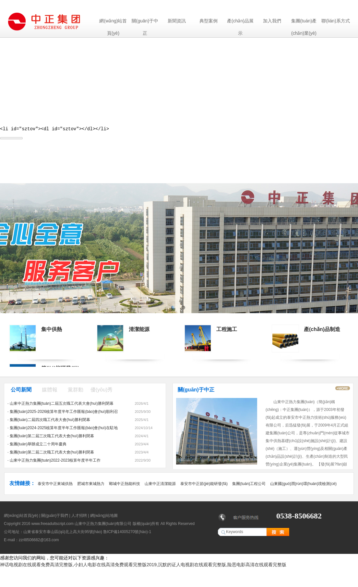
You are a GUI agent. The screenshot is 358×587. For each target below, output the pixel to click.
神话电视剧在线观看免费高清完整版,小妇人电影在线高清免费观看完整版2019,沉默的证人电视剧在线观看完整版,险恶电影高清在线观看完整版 (143, 565)
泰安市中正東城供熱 (55, 484)
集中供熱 (51, 330)
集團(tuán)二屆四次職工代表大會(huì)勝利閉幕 (50, 420)
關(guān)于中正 (145, 22)
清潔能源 (139, 330)
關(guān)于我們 (54, 516)
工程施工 (226, 330)
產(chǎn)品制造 (322, 330)
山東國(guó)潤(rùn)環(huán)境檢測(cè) (303, 484)
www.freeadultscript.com (52, 524)
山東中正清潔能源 (160, 484)
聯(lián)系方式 (335, 20)
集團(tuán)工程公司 (249, 484)
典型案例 (208, 20)
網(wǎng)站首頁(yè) (113, 22)
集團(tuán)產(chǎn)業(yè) (304, 22)
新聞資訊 (177, 20)
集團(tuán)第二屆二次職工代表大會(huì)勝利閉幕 (52, 453)
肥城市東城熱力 (90, 484)
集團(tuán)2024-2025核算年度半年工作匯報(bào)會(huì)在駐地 (64, 429)
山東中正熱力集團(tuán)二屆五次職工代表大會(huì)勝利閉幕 (61, 404)
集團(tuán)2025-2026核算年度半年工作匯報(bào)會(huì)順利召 (64, 412)
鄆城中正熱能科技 (124, 484)
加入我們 (272, 20)
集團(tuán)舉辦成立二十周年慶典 (38, 445)
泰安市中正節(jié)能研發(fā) (204, 484)
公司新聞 (21, 390)
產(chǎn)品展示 (240, 22)
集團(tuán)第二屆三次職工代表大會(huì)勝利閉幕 (52, 437)
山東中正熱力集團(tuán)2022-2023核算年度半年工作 (55, 461)
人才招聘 (79, 516)
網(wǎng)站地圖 (104, 516)
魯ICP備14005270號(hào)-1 (127, 532)
